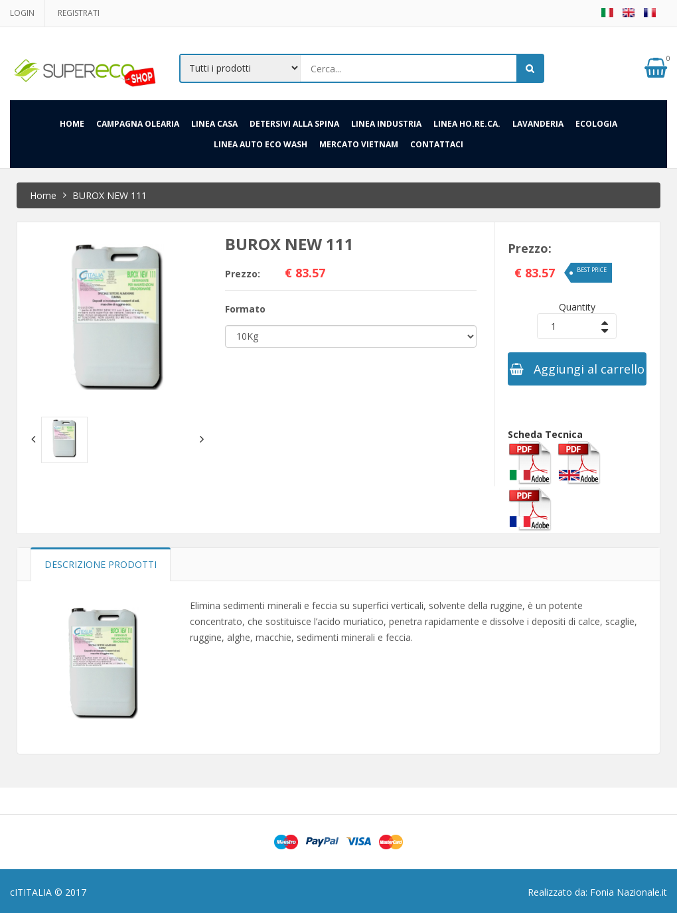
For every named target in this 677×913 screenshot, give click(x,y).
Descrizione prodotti (100, 564)
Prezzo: (242, 273)
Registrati (79, 13)
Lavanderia (538, 123)
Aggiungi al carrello (577, 369)
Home (43, 195)
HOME (72, 123)
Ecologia (596, 123)
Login (22, 13)
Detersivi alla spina (294, 123)
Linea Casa (214, 123)
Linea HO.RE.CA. (466, 123)
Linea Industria (386, 123)
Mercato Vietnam (358, 144)
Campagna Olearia (137, 123)
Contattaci (436, 144)
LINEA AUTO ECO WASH (260, 144)
